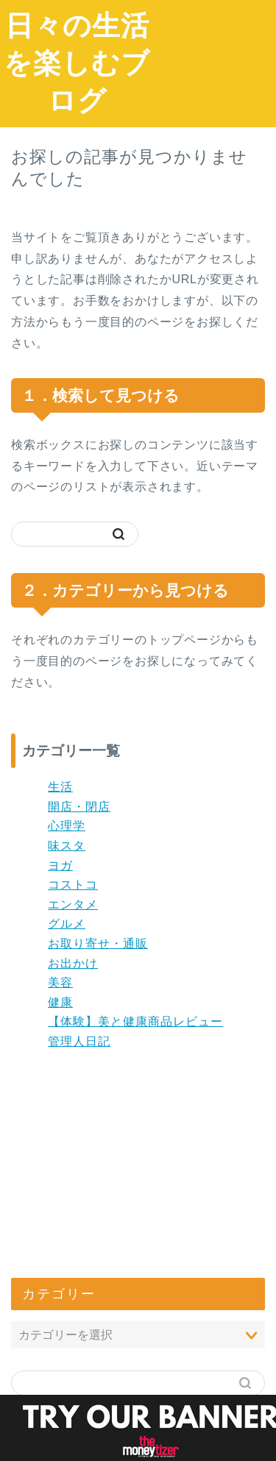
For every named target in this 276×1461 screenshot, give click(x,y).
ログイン (49, 1286)
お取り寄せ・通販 (98, 943)
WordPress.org (68, 1345)
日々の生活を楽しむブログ (77, 62)
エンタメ (73, 904)
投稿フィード (61, 1306)
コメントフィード (73, 1326)
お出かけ (73, 963)
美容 (60, 982)
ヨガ (60, 865)
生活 (60, 787)
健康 (60, 1002)
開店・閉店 (79, 806)
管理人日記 (79, 1041)
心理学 (66, 826)
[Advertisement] (215, 56)
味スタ (66, 845)
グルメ (66, 923)
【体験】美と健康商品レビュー (135, 1021)
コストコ (73, 884)
